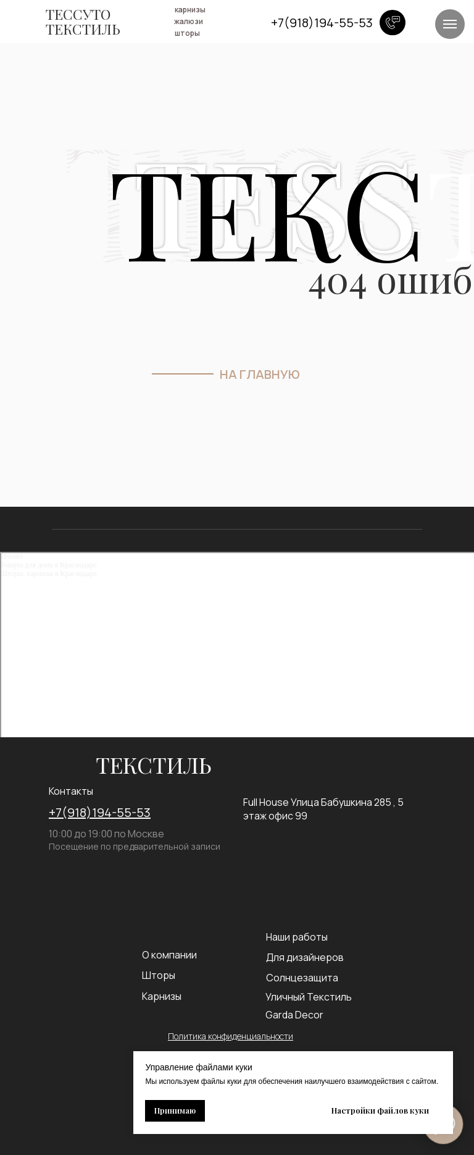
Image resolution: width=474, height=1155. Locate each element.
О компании (169, 955)
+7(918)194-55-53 (100, 812)
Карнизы (161, 996)
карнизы (190, 9)
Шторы (158, 975)
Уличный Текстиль (308, 997)
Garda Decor (294, 1015)
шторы (187, 33)
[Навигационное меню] (450, 24)
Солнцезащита (302, 977)
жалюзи (188, 21)
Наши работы (297, 937)
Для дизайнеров (305, 957)
